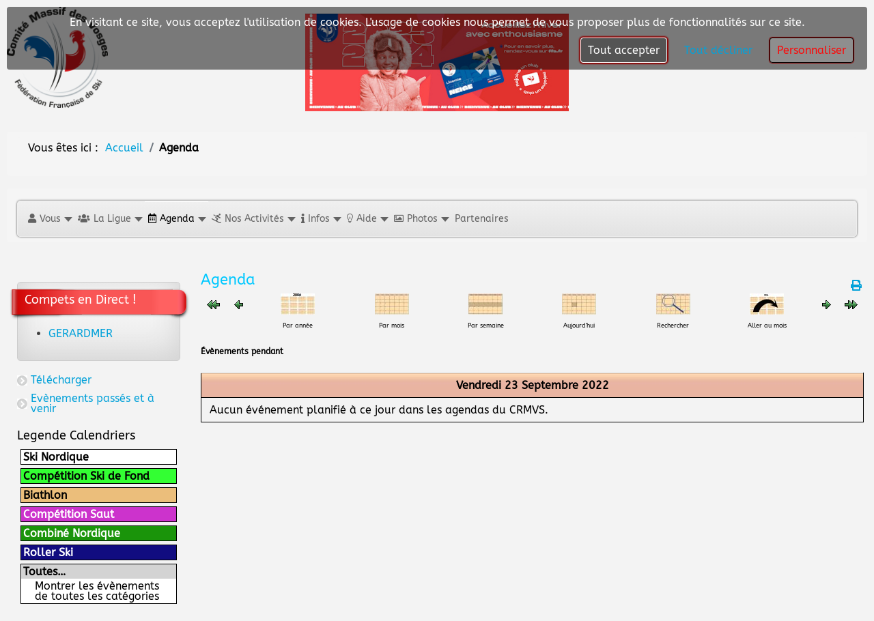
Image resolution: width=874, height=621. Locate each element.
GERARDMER (80, 333)
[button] (49, 218)
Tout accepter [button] (624, 50)
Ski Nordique (56, 457)
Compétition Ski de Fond (86, 476)
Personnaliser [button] (811, 50)
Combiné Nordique (71, 533)
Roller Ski (48, 552)
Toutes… (44, 571)
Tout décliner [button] (718, 50)
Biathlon (45, 495)
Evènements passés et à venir (92, 403)
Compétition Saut (68, 514)
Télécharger (61, 379)
